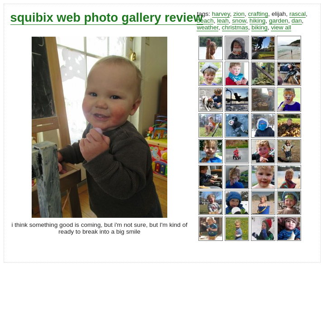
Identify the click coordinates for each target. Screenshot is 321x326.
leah (223, 20)
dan (297, 20)
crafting (258, 13)
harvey (221, 13)
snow (239, 20)
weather (207, 27)
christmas (235, 27)
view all (281, 27)
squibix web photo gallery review (106, 17)
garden (278, 20)
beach (205, 20)
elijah (279, 13)
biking (259, 27)
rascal (297, 13)
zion (239, 13)
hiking (258, 20)
